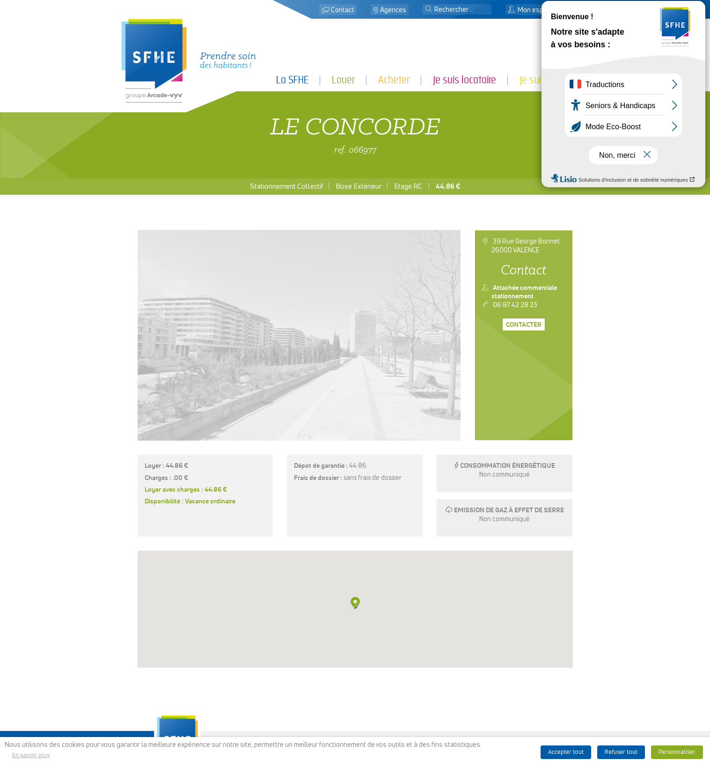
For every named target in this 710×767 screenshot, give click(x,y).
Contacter (524, 325)
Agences (393, 10)
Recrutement (354, 718)
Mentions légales (473, 686)
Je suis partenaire (554, 80)
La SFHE (292, 80)
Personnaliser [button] (677, 752)
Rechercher (354, 702)
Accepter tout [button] (566, 752)
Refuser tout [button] (621, 752)
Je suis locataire (464, 80)
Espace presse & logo (473, 678)
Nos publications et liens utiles (473, 718)
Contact (342, 10)
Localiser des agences (354, 694)
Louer (343, 80)
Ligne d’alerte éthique (473, 726)
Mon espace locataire (545, 10)
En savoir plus (31, 755)
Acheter (394, 80)
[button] (428, 10)
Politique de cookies (473, 710)
